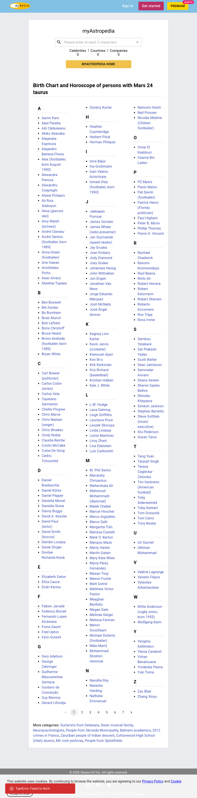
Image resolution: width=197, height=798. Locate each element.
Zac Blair (144, 691)
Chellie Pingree (53, 409)
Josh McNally (100, 304)
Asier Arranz (51, 278)
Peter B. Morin (149, 223)
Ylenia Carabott (150, 652)
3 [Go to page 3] (90, 712)
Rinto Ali (144, 278)
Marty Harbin (100, 548)
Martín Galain (100, 553)
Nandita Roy (99, 680)
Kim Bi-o (96, 360)
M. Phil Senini (100, 470)
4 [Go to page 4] (98, 712)
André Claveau (53, 232)
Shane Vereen (148, 380)
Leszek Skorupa (102, 425)
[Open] (137, 42)
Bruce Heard (51, 333)
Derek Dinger (52, 547)
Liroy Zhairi (98, 441)
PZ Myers (145, 182)
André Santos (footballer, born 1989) (54, 242)
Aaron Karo (50, 118)
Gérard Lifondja (54, 703)
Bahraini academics (135, 730)
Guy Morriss (51, 698)
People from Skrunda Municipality (92, 730)
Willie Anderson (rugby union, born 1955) (150, 612)
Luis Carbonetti (101, 451)
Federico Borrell (54, 611)
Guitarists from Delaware (79, 725)
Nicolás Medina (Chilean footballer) (150, 123)
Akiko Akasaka (53, 133)
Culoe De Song (53, 451)
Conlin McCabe (53, 445)
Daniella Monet (53, 501)
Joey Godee (99, 263)
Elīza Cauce (51, 582)
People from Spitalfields (103, 741)
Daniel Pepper (53, 496)
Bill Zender (50, 308)
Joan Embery (100, 253)
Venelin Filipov (149, 577)
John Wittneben (102, 273)
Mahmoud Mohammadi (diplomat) (100, 496)
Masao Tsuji (99, 573)
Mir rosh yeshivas (69, 741)
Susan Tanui (147, 437)
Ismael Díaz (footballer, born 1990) (102, 187)
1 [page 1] (73, 712)
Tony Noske (147, 523)
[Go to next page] (131, 712)
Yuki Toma (146, 672)
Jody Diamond (101, 258)
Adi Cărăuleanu (53, 128)
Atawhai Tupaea (54, 283)
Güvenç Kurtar (101, 107)
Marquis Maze (101, 542)
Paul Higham (148, 218)
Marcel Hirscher (102, 511)
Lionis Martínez (102, 436)
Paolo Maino (147, 187)
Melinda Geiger (101, 615)
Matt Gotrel (98, 584)
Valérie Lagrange (151, 572)
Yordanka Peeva (150, 667)
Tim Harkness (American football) (148, 487)
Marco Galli (98, 522)
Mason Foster (100, 579)
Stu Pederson (148, 432)
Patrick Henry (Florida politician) (148, 208)
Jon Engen (98, 278)
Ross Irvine (146, 320)
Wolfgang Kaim (149, 622)
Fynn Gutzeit (51, 637)
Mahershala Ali (101, 486)
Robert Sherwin (150, 299)
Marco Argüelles (102, 517)
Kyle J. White (100, 385)
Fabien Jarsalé (53, 606)
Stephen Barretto (151, 411)
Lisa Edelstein (100, 446)
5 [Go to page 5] (106, 712)
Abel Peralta (51, 123)
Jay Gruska (98, 247)
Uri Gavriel (146, 542)
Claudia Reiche (53, 440)
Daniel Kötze (51, 490)
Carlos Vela (50, 394)
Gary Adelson (52, 656)
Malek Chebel (100, 506)
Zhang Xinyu (147, 697)
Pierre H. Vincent (151, 234)
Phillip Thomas (149, 228)
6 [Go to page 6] (114, 712)
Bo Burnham (51, 313)
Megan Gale (99, 610)
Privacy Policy (153, 781)
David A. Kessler (54, 516)
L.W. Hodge (99, 405)
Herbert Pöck (100, 137)
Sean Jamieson (150, 365)
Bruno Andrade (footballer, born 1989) (54, 343)
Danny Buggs (52, 511)
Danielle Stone (53, 506)
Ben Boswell (51, 302)
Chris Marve (51, 414)
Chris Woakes (52, 430)
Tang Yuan (146, 456)
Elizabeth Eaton (54, 577)
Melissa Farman (102, 620)
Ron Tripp (145, 315)
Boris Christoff (53, 328)
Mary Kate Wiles (102, 558)
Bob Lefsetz (51, 323)
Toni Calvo (146, 518)
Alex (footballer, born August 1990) (54, 164)
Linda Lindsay (100, 430)
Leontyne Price (101, 420)
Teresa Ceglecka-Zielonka (145, 472)
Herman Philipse (102, 142)
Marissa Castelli (102, 532)
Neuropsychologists (48, 730)
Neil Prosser (147, 113)
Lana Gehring (100, 410)
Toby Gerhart (148, 508)
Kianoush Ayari (101, 354)
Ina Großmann (101, 166)
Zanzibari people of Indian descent (87, 735)
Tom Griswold (148, 513)
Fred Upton (50, 632)
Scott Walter (147, 360)
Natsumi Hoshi (149, 107)
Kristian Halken (101, 380)
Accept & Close (20, 793)
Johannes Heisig (103, 268)
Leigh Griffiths (101, 415)
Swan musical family (117, 725)
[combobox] (98, 42)
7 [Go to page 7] (123, 712)
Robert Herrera (149, 284)
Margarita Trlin (101, 527)
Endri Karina (51, 587)
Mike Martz (98, 646)
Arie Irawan (50, 263)
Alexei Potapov (53, 195)
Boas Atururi (51, 318)
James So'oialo (101, 222)
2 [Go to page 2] (82, 712)
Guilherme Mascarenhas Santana (52, 677)
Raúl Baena (146, 273)
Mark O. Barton (101, 537)
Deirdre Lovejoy (54, 542)
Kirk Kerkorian (100, 365)
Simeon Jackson (151, 406)
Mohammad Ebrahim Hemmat (99, 656)
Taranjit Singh (148, 461)
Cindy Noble (51, 435)
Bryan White (51, 354)
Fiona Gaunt (51, 627)
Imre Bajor (98, 161)
